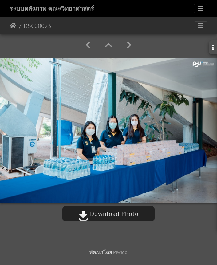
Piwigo (120, 252)
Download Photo (108, 214)
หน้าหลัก (13, 25)
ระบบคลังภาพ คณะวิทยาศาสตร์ (52, 9)
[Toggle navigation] (200, 8)
